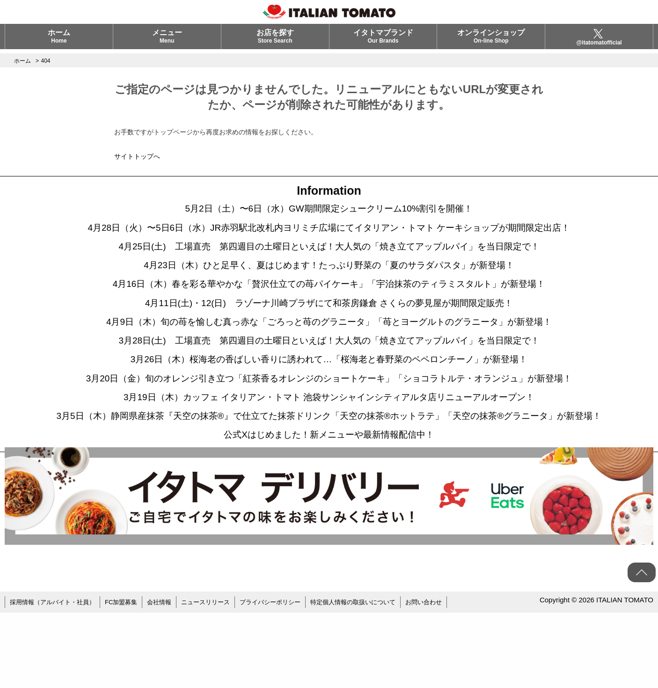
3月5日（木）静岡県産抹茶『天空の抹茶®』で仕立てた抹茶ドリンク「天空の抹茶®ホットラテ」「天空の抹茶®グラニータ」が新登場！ (329, 478)
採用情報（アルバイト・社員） (56, 678)
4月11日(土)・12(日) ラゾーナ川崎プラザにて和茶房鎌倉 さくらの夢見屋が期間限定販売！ (329, 328)
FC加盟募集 (128, 678)
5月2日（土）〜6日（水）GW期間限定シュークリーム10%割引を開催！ (329, 211)
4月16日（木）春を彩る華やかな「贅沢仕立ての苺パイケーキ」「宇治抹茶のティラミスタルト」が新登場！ (329, 304)
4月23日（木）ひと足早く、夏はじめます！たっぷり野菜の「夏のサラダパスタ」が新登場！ (329, 281)
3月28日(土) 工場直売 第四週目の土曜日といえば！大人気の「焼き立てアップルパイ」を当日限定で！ (328, 374)
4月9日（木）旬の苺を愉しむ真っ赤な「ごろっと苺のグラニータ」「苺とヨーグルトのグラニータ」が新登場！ (329, 351)
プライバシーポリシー (287, 678)
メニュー (167, 40)
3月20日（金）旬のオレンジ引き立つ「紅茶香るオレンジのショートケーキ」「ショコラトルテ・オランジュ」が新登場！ (329, 421)
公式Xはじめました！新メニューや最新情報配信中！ (329, 510)
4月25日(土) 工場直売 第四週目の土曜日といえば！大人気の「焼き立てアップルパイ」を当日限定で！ (328, 257)
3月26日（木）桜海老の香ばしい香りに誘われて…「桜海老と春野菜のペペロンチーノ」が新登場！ (329, 398)
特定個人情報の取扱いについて (376, 678)
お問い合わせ (451, 678)
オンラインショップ (491, 40)
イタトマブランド (383, 40)
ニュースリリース (218, 678)
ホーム (59, 40)
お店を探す (275, 40)
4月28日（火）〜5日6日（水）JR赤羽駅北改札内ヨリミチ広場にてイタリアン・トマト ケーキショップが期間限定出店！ (329, 234)
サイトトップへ (137, 156)
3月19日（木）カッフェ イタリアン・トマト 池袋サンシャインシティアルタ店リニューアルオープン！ (329, 445)
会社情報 (169, 678)
